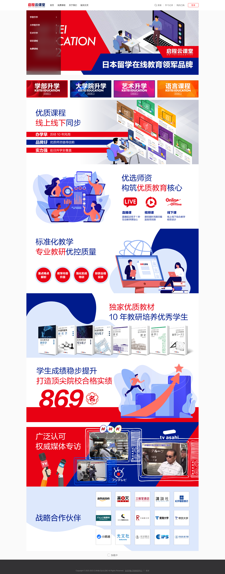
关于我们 (73, 5)
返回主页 (84, 5)
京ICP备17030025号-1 (133, 571)
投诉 (147, 571)
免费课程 (61, 5)
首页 (52, 5)
